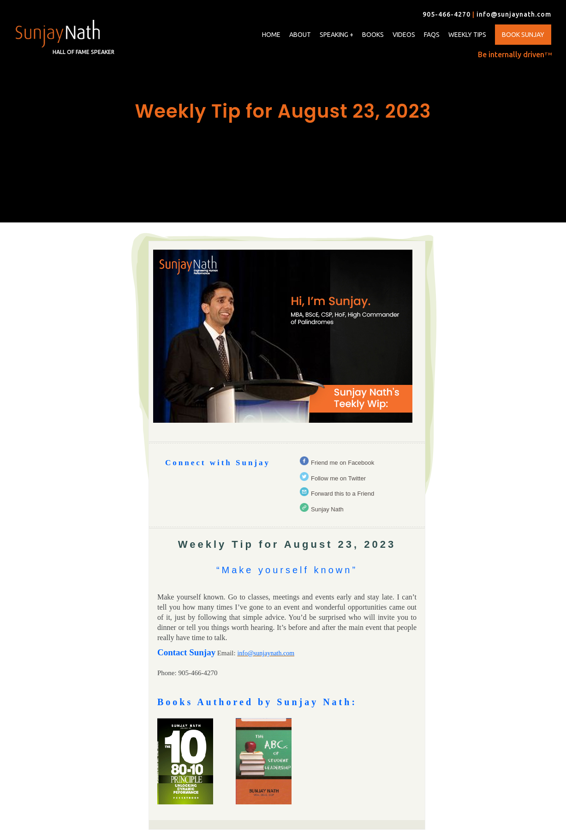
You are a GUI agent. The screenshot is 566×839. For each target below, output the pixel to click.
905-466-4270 (447, 14)
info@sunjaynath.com (514, 14)
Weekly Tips (467, 34)
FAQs (432, 34)
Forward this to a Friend (342, 493)
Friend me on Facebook (342, 462)
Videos (404, 34)
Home (271, 34)
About (300, 34)
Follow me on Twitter (338, 478)
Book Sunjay (523, 34)
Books (373, 34)
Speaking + (336, 34)
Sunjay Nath (327, 509)
